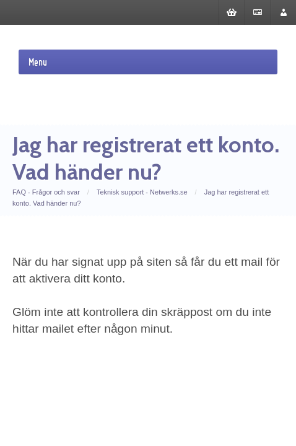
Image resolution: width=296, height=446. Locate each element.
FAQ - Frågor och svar (46, 192)
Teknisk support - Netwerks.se (142, 192)
